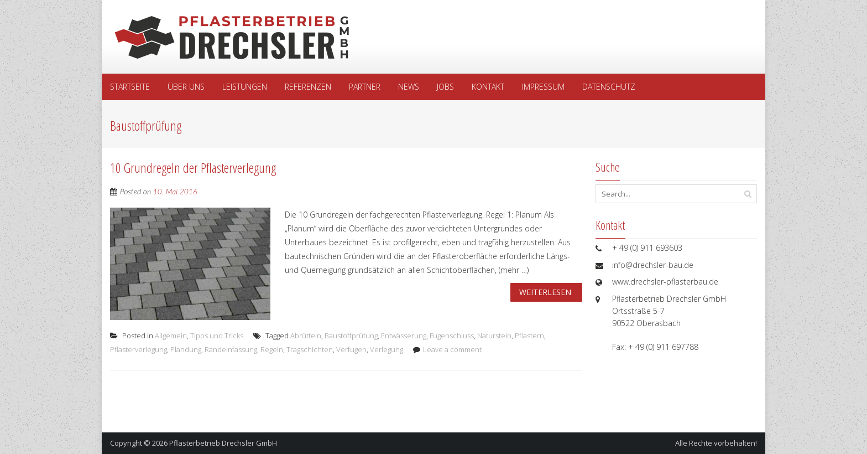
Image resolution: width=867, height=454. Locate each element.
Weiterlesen (545, 292)
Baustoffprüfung (351, 336)
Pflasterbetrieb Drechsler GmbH (223, 443)
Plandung (185, 349)
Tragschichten (309, 349)
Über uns (186, 86)
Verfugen (351, 349)
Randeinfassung (231, 349)
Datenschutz (608, 86)
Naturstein (494, 336)
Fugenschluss (452, 336)
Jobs (445, 86)
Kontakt (488, 86)
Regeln (271, 349)
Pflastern (529, 336)
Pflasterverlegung (138, 349)
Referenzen (308, 86)
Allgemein (171, 336)
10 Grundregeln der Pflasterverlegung (193, 167)
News (408, 86)
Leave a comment (452, 349)
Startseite (130, 86)
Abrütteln (305, 336)
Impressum (543, 86)
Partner (364, 86)
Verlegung (386, 349)
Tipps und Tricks (216, 336)
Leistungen (244, 86)
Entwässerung (403, 336)
